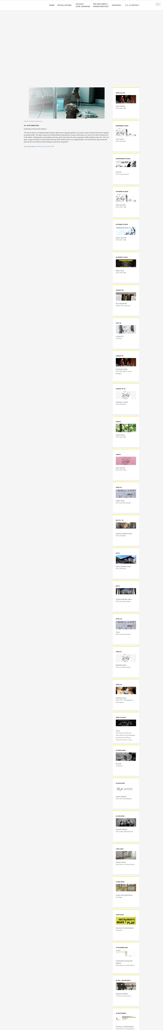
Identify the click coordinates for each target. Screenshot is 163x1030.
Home (51, 5)
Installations (64, 5)
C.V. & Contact (132, 5)
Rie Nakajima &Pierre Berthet (101, 5)
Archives (116, 5)
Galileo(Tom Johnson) (83, 5)
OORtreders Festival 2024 (45, 146)
